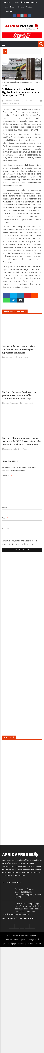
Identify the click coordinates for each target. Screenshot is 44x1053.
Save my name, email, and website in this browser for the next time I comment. (19, 542)
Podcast (21, 943)
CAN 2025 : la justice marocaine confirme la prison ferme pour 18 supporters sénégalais (19, 349)
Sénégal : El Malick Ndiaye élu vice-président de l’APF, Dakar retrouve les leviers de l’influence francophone (21, 441)
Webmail (8, 939)
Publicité (17, 939)
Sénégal (5, 103)
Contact (38, 943)
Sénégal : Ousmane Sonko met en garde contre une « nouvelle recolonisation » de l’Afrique (19, 395)
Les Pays (6, 2)
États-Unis (25, 2)
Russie (12, 7)
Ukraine (21, 7)
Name (5, 507)
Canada (16, 2)
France (34, 2)
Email (5, 518)
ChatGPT (29, 943)
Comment (7, 475)
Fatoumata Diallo (12, 101)
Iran (6, 7)
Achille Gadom (9, 357)
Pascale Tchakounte (11, 403)
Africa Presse (14, 935)
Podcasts (8, 11)
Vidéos (29, 7)
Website (5, 528)
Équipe (14, 943)
